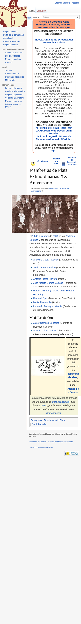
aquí (53, 150)
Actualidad (7, 38)
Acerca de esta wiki (13, 53)
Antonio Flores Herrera (45, 279)
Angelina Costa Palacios (45, 259)
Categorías (36, 420)
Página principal (10, 31)
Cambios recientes (11, 41)
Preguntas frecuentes (14, 77)
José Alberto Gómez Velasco (48, 283)
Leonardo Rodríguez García (47, 306)
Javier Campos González (46, 323)
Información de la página (12, 105)
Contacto (9, 62)
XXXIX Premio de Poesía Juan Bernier (54, 132)
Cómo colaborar (12, 73)
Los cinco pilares (12, 56)
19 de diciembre (40, 236)
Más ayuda (10, 80)
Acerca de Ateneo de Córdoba (60, 442)
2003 (55, 236)
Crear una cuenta (62, 3)
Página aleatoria (10, 44)
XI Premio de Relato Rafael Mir (54, 127)
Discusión (41, 11)
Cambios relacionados (15, 91)
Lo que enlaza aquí (13, 88)
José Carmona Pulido (44, 267)
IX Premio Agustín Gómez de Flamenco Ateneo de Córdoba (53, 138)
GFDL (44, 405)
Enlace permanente (13, 101)
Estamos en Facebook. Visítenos (72, 161)
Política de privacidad (37, 442)
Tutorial (8, 70)
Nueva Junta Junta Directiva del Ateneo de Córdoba (54, 41)
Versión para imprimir (14, 98)
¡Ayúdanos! (42, 161)
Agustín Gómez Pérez (44, 330)
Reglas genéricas (13, 59)
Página (31, 11)
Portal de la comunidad (13, 35)
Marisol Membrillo (42, 302)
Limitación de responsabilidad (41, 447)
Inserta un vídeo (56, 161)
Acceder (75, 3)
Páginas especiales (13, 95)
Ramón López (40, 298)
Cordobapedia (53, 413)
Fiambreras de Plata (54, 420)
